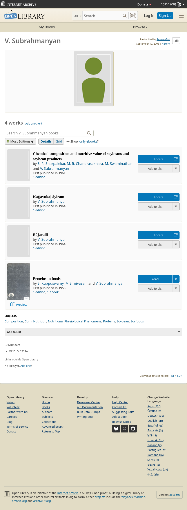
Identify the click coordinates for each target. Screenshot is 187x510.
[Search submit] (124, 15)
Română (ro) (155, 455)
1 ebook (53, 292)
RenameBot (163, 39)
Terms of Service (17, 427)
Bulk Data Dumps (88, 412)
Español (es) (155, 425)
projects (100, 497)
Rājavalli (40, 234)
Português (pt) (156, 450)
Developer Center (88, 402)
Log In (149, 15)
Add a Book (119, 417)
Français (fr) (155, 430)
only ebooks (88, 141)
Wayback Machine (133, 497)
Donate (144, 4)
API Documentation (90, 407)
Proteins (109, 321)
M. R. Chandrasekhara (85, 163)
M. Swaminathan (119, 163)
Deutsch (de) (155, 416)
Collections (49, 422)
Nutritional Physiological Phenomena (74, 321)
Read (155, 279)
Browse (121, 27)
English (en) (155, 421)
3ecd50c (174, 495)
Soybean (123, 321)
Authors (47, 412)
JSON (179, 375)
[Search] (101, 16)
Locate (158, 159)
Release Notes (121, 422)
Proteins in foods (46, 278)
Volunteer (13, 407)
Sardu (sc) (153, 460)
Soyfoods (137, 321)
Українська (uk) (157, 469)
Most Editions (19, 141)
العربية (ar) (153, 406)
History (166, 43)
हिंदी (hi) (152, 435)
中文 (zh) (153, 474)
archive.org (19, 501)
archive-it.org (42, 501)
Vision (11, 402)
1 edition (39, 177)
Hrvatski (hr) (155, 440)
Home (46, 402)
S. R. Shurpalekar (51, 163)
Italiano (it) (154, 445)
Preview (21, 305)
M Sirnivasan (76, 283)
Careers (12, 417)
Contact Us (119, 407)
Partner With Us (17, 412)
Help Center (120, 402)
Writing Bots (85, 417)
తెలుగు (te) (153, 465)
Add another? (33, 123)
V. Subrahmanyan (54, 168)
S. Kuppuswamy (51, 283)
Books (46, 407)
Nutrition (39, 321)
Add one (25, 366)
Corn (28, 321)
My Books (47, 27)
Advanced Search (53, 427)
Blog (10, 422)
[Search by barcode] (133, 15)
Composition (14, 321)
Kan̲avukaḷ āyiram (48, 196)
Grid (59, 141)
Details (46, 141)
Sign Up (165, 15)
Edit (176, 41)
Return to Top (51, 431)
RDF (172, 375)
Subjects (47, 417)
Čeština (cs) (154, 411)
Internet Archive (67, 493)
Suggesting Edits (123, 412)
